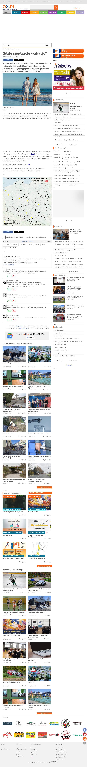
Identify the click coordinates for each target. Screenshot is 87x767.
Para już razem (59, 137)
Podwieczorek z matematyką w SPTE (65, 250)
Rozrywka (71, 12)
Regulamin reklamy (60, 756)
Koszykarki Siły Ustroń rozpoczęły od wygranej (68, 114)
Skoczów (72, 1)
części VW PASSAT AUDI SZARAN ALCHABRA (67, 339)
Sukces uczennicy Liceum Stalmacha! (65, 247)
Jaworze (60, 1)
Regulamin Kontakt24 (61, 759)
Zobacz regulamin (8, 264)
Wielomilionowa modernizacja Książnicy (66, 125)
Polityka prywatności (60, 749)
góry (43, 245)
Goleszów (37, 1)
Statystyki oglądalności (21, 749)
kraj (5, 247)
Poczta (32, 757)
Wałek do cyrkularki (60, 344)
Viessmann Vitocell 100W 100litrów (65, 356)
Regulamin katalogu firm (61, 754)
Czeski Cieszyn (22, 1)
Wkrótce (16, 12)
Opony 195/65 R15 (60, 347)
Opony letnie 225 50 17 (61, 333)
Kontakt (18, 754)
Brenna (4, 1)
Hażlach (43, 1)
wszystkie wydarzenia (44, 566)
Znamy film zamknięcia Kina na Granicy (66, 140)
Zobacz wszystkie (44, 487)
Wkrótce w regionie (12, 493)
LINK (32, 154)
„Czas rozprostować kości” (62, 120)
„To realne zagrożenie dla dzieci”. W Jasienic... (68, 128)
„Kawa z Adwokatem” (61, 253)
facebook (7, 60)
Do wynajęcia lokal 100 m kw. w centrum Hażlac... (69, 341)
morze (37, 245)
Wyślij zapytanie (20, 756)
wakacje (6, 245)
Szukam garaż (59, 330)
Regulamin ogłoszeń (60, 751)
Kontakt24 (25, 12)
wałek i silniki (59, 336)
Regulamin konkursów (61, 757)
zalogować (19, 326)
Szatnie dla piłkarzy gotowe (63, 117)
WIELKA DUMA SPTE (60, 255)
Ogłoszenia (52, 12)
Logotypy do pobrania (21, 748)
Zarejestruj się (23, 328)
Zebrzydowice (15, 2)
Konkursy (80, 12)
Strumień (78, 1)
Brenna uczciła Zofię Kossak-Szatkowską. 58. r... (68, 131)
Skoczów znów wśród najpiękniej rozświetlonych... (69, 134)
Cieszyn (15, 1)
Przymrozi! (58, 122)
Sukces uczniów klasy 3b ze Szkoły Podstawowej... (69, 258)
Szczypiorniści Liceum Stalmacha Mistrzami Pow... (69, 267)
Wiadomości (7, 12)
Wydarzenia (18, 49)
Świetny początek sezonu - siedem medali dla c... (69, 244)
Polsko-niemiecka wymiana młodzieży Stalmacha (69, 264)
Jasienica (54, 1)
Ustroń (4, 2)
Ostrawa (66, 1)
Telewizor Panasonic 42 (62, 350)
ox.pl (30, 245)
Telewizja (34, 12)
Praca (61, 12)
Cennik (17, 752)
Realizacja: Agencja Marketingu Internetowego (43, 762)
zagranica (12, 247)
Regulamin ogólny (60, 748)
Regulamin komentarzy (61, 752)
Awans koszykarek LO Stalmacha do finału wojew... (69, 241)
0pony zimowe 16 (60, 353)
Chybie (9, 1)
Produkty (18, 751)
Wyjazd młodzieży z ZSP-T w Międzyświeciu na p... (69, 261)
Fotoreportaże (59, 275)
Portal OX (69, 365)
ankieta (14, 245)
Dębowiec (30, 1)
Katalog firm (43, 12)
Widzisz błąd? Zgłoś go (27, 241)
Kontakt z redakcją (5, 749)
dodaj (36, 493)
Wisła (9, 2)
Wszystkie (26, 45)
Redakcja (3, 748)
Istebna (48, 1)
